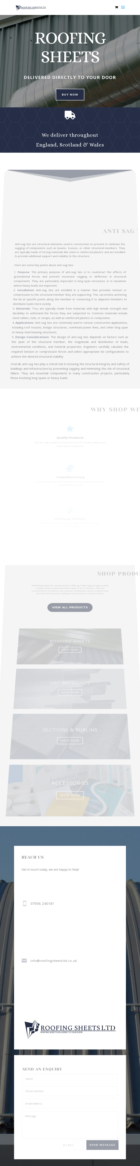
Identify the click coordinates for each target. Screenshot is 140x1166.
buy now (66, 94)
